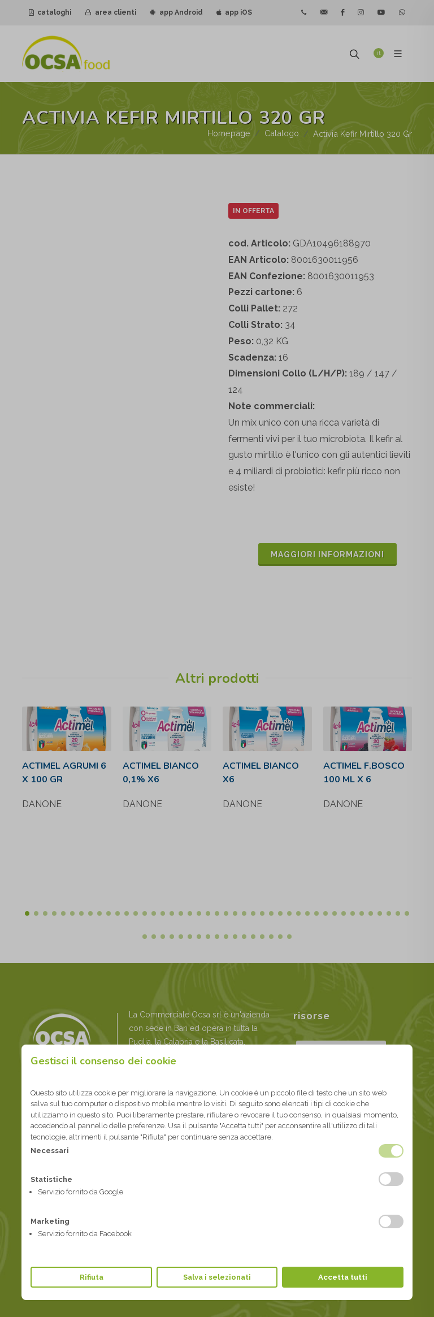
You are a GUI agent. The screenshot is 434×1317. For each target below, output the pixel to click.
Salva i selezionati (217, 1277)
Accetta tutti (342, 1277)
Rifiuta (91, 1277)
